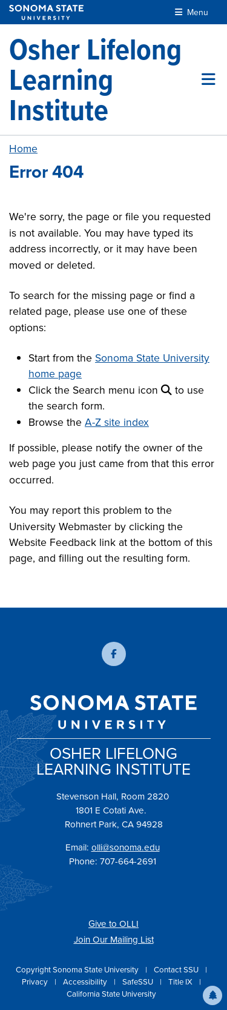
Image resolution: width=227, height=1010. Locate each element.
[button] (212, 995)
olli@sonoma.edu (125, 847)
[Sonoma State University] (46, 12)
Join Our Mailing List (114, 939)
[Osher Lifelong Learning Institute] (105, 79)
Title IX (181, 982)
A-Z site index (117, 422)
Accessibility (86, 982)
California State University (111, 994)
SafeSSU (138, 982)
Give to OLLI (113, 924)
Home (23, 149)
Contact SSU (177, 969)
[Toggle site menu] (208, 79)
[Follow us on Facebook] (114, 654)
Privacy (36, 982)
